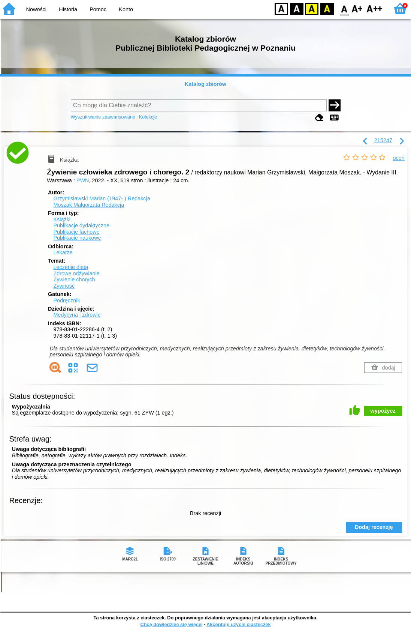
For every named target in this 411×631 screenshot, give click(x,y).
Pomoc (98, 9)
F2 (374, 8)
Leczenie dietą (70, 267)
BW (297, 8)
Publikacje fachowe (76, 232)
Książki (61, 219)
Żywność (64, 286)
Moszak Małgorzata (88, 205)
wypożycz (383, 411)
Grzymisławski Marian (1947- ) (101, 198)
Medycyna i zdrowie (76, 315)
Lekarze (62, 252)
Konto (126, 9)
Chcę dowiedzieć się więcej (171, 624)
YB (311, 8)
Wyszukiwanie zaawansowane (103, 117)
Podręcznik (66, 300)
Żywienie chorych (74, 279)
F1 (357, 8)
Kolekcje (148, 117)
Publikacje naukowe (77, 238)
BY (327, 8)
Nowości (36, 9)
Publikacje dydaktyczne (81, 225)
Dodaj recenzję (374, 527)
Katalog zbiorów (205, 84)
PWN (82, 180)
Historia (68, 9)
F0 (344, 8)
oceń (399, 158)
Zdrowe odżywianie (76, 273)
